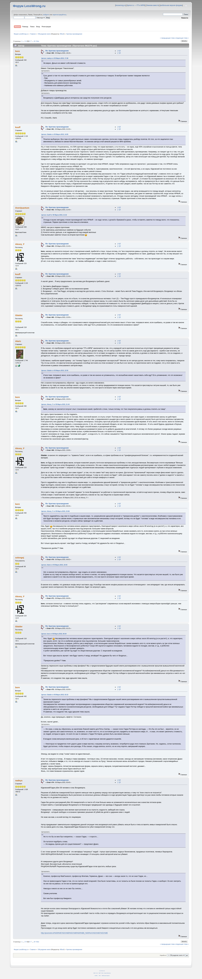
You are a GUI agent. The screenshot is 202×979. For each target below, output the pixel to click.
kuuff (17, 127)
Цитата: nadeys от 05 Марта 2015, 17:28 (54, 58)
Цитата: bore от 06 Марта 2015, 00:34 (53, 634)
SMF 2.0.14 (95, 973)
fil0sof (62, 34)
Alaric (18, 341)
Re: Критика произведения (57, 51)
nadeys (18, 780)
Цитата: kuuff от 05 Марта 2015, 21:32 (54, 215)
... (24, 41)
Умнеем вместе (152, 5)
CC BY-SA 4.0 (102, 970)
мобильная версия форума (171, 5)
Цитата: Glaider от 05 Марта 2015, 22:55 (54, 370)
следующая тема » (182, 38)
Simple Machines (107, 973)
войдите (46, 14)
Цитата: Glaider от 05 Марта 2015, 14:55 (54, 134)
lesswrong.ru (121, 5)
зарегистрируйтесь (59, 14)
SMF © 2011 (101, 973)
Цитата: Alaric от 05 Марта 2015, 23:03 (54, 565)
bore (17, 51)
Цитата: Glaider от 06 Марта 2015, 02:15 (54, 694)
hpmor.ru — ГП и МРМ (136, 5)
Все (37, 41)
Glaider (18, 315)
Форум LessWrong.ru (29, 6)
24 (34, 41)
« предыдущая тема (167, 38)
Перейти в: (163, 955)
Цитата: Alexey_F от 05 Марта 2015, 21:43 (55, 404)
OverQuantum (22, 208)
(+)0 (119, 51)
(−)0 (119, 53)
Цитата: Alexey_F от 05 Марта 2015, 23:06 (55, 511)
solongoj (19, 557)
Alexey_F (19, 244)
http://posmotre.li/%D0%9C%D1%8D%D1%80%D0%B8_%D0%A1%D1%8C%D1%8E (74, 933)
